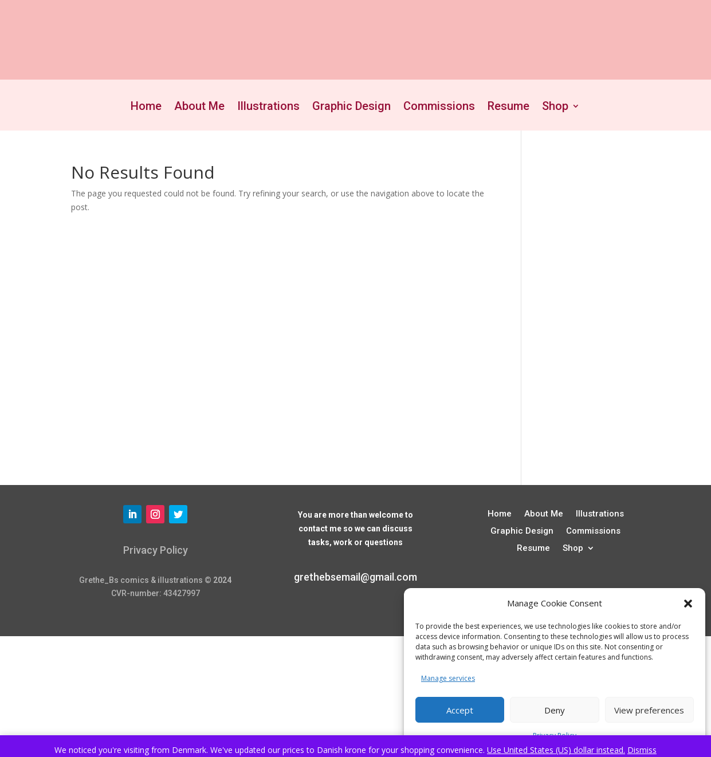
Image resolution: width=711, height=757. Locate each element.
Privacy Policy (155, 550)
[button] (688, 603)
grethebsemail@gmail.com (355, 577)
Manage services (448, 678)
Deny (554, 710)
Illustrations (268, 107)
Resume (508, 107)
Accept (459, 710)
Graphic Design (351, 107)
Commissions (439, 107)
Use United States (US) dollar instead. (556, 749)
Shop (555, 107)
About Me (199, 107)
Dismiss (642, 749)
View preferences (649, 710)
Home (146, 107)
